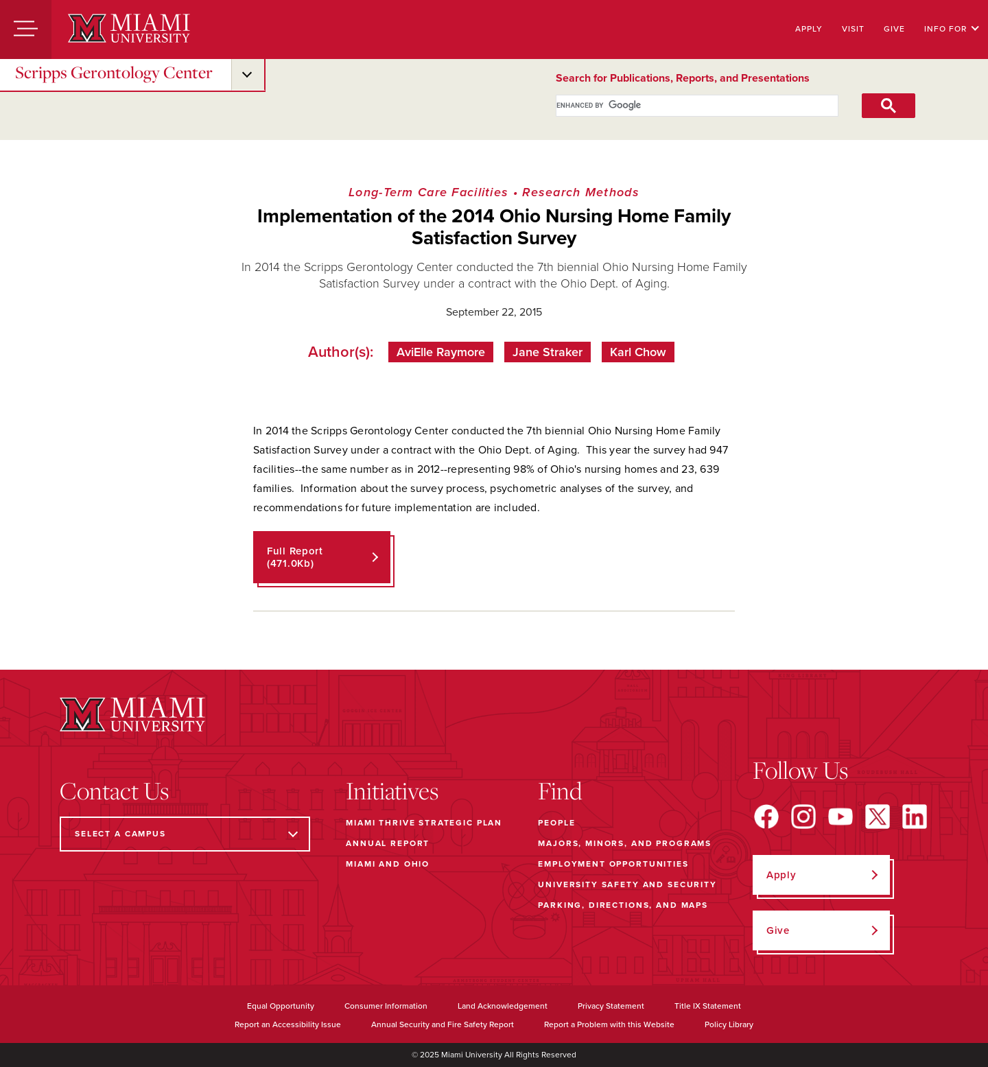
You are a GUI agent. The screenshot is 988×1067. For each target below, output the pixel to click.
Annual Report (388, 843)
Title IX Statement (707, 1006)
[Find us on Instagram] (803, 816)
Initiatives (392, 790)
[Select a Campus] (185, 834)
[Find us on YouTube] (840, 816)
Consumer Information (385, 1006)
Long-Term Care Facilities (428, 192)
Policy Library (729, 1024)
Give (894, 29)
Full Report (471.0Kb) (295, 557)
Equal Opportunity (280, 1006)
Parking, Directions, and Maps (623, 905)
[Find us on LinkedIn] (914, 816)
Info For (952, 29)
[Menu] (25, 29)
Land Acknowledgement (503, 1006)
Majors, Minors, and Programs (624, 843)
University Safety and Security (627, 884)
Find (560, 790)
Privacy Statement (611, 1006)
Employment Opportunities (613, 864)
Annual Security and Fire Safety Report (442, 1024)
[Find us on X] (877, 816)
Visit (853, 29)
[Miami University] (129, 29)
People (556, 823)
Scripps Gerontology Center (114, 72)
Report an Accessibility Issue (288, 1024)
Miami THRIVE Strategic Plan (424, 823)
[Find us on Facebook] (766, 816)
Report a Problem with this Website (609, 1024)
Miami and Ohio (388, 864)
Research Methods (580, 192)
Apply (809, 29)
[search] (681, 105)
